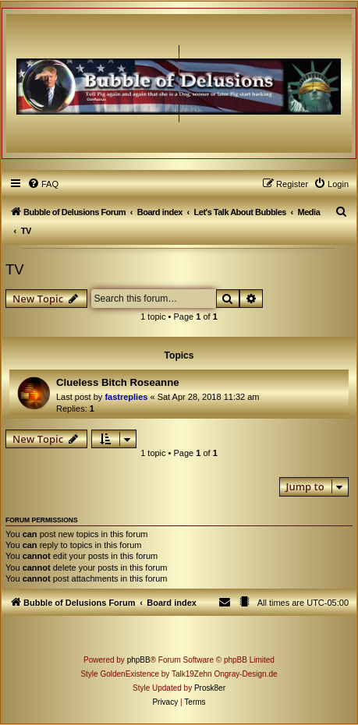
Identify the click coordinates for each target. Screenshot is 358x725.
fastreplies (126, 396)
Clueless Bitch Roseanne (117, 382)
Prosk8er (209, 688)
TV (14, 269)
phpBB (139, 660)
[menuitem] (42, 184)
